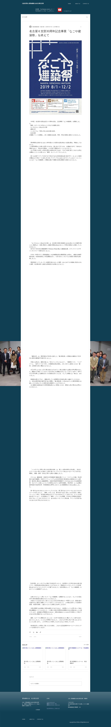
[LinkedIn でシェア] (37, 632)
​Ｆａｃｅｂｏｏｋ (51, 702)
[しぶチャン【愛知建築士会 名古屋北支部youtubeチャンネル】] (60, 10)
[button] (87, 17)
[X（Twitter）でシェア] (33, 632)
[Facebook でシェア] (30, 632)
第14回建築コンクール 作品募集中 (78, 662)
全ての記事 (24, 17)
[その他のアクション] (81, 27)
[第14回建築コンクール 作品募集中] (78, 653)
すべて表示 (86, 644)
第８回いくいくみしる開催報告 (55, 662)
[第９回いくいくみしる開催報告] (32, 653)
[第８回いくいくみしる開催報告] (55, 653)
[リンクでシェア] (40, 632)
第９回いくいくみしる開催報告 (32, 662)
